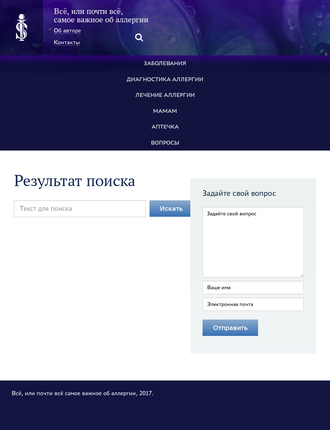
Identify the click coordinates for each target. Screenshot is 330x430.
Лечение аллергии (165, 95)
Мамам (165, 111)
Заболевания (165, 63)
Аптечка (165, 126)
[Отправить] (230, 328)
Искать (171, 208)
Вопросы (165, 142)
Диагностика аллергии (165, 79)
